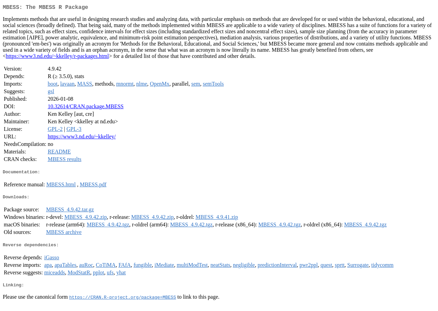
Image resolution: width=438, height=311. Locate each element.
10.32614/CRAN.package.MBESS (86, 108)
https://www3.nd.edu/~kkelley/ (82, 138)
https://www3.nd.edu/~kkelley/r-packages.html (57, 57)
